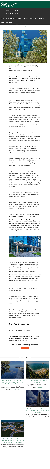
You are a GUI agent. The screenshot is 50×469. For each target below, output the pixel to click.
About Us (17, 13)
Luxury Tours (9, 13)
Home (2, 18)
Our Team (17, 16)
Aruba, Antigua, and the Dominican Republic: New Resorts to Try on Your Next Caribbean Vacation (12, 382)
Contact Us (41, 18)
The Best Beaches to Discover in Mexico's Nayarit (37, 381)
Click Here (25, 348)
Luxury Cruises (10, 18)
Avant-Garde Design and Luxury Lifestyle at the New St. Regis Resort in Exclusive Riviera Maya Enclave (12, 440)
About (17, 10)
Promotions (33, 18)
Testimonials (18, 18)
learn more (17, 389)
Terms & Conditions (6, 22)
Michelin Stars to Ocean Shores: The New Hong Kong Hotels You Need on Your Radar (37, 410)
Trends (8, 10)
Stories (26, 18)
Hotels (25, 26)
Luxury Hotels (10, 16)
